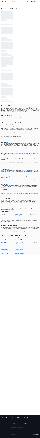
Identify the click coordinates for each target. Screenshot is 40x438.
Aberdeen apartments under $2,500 (5, 413)
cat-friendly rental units (4, 241)
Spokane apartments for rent (4, 324)
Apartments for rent (8, 177)
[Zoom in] (38, 434)
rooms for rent (6, 273)
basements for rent (9, 204)
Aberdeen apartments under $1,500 (5, 410)
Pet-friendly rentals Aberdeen (4, 396)
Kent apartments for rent (4, 329)
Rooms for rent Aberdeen (4, 382)
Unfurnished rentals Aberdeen (4, 395)
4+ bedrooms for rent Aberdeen (5, 390)
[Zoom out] (38, 435)
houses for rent (8, 184)
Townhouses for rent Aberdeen (4, 379)
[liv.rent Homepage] (2, 1)
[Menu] (37, 1)
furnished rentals (9, 165)
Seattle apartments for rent (4, 323)
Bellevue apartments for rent (4, 328)
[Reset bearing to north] (38, 436)
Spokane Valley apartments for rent (5, 333)
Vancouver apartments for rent (4, 327)
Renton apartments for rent (4, 332)
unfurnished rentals (4, 166)
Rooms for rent (10, 225)
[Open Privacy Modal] (5, 1)
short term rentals (6, 167)
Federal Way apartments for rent (5, 334)
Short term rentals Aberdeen (4, 403)
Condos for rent (3, 214)
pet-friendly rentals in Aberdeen (5, 239)
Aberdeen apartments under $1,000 (5, 409)
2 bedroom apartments (7, 161)
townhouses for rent (7, 198)
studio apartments (9, 162)
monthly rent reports (4, 147)
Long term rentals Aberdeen (4, 402)
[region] (26, 222)
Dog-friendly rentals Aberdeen (4, 397)
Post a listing (33, 1)
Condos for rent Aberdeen (4, 378)
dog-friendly (9, 240)
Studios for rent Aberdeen (4, 385)
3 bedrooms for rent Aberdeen (4, 389)
